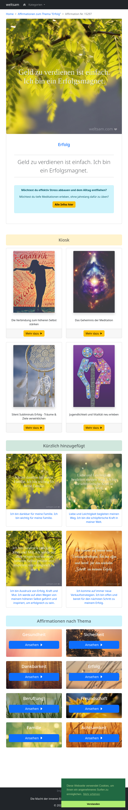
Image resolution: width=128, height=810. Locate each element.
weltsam (12, 4)
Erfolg (64, 144)
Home (10, 14)
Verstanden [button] (93, 804)
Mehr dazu (34, 333)
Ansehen (34, 645)
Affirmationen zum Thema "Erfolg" (39, 14)
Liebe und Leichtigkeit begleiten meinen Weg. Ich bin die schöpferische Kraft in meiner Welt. (94, 518)
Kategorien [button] (35, 4)
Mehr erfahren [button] (91, 794)
